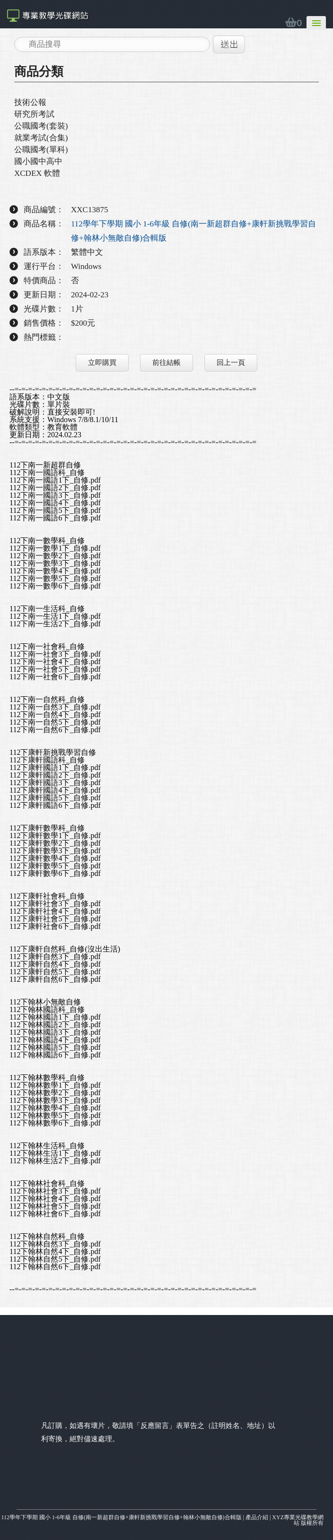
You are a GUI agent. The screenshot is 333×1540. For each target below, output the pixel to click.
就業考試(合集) (41, 137)
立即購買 (102, 362)
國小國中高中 (38, 161)
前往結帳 (166, 362)
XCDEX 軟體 (37, 173)
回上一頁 (231, 362)
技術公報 (30, 102)
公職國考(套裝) (41, 125)
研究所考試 (34, 114)
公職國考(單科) (41, 149)
